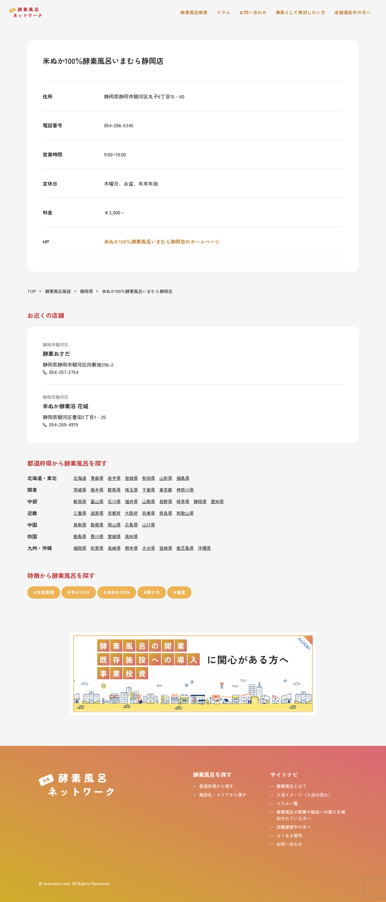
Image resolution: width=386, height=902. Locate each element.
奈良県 (165, 513)
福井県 (131, 501)
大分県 (148, 548)
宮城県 (131, 478)
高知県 (131, 536)
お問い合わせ (252, 12)
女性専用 (45, 592)
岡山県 (114, 525)
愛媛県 (114, 536)
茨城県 (79, 490)
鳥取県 (79, 525)
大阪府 (131, 513)
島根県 (97, 525)
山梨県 (148, 501)
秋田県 (148, 478)
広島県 (131, 525)
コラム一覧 (287, 803)
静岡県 (86, 291)
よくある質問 (289, 835)
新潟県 (79, 501)
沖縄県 (204, 548)
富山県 (97, 501)
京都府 (114, 513)
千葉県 (148, 490)
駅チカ (153, 592)
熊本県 (131, 548)
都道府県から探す (216, 786)
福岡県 (79, 548)
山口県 (148, 525)
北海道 (79, 478)
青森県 (97, 478)
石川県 (114, 501)
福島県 (182, 478)
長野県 (165, 501)
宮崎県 (165, 548)
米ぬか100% (118, 592)
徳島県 (79, 536)
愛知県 (217, 501)
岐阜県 (182, 501)
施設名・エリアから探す (222, 795)
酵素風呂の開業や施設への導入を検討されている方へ (310, 815)
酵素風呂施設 (58, 291)
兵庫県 (148, 513)
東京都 (165, 490)
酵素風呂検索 (193, 12)
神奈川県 (185, 490)
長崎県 (114, 548)
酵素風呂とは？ (291, 786)
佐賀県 (97, 548)
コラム (223, 12)
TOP (31, 291)
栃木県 (97, 490)
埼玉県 (131, 490)
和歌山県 (185, 513)
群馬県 (114, 490)
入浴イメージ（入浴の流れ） (304, 795)
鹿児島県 (185, 548)
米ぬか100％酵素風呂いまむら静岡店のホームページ (162, 241)
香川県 (97, 536)
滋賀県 (97, 513)
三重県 (79, 513)
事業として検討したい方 (301, 12)
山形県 (165, 478)
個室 (181, 592)
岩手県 (114, 478)
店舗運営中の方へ (352, 12)
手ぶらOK (80, 592)
